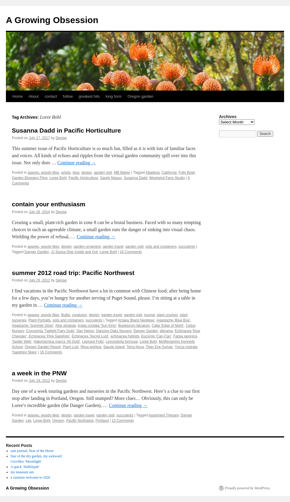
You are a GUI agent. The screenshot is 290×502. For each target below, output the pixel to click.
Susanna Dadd (135, 178)
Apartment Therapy (164, 415)
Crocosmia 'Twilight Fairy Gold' (50, 331)
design (86, 172)
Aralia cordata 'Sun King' (97, 326)
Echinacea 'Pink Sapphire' (49, 336)
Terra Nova (135, 347)
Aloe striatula (65, 326)
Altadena (153, 172)
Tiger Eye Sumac (159, 347)
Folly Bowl (186, 172)
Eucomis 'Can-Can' (156, 336)
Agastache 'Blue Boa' (173, 320)
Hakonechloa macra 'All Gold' (57, 342)
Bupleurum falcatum (134, 326)
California (169, 172)
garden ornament (87, 246)
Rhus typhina (90, 347)
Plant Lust (70, 347)
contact (51, 96)
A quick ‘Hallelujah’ (25, 467)
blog (75, 172)
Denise (61, 138)
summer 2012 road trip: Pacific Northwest (73, 272)
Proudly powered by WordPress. (247, 488)
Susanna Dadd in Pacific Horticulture (66, 130)
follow (68, 96)
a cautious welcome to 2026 (30, 477)
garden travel (113, 246)
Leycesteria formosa (122, 342)
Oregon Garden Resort (43, 347)
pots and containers (161, 246)
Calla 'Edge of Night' (168, 326)
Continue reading (76, 162)
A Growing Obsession (52, 20)
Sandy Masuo (111, 178)
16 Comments (131, 252)
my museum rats (22, 472)
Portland (102, 421)
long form (114, 96)
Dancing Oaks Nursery (113, 331)
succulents (186, 246)
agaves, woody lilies (43, 172)
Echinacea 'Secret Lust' (90, 336)
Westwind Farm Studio (167, 178)
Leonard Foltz (93, 342)
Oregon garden (140, 96)
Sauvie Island (114, 347)
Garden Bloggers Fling (29, 178)
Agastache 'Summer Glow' (33, 326)
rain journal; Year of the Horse (32, 451)
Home (17, 96)
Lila (28, 421)
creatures (79, 315)
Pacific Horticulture (83, 178)
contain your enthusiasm (49, 204)
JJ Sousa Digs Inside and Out (74, 252)
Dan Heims (85, 331)
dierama (166, 331)
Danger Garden (37, 252)
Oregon (58, 421)
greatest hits (89, 96)
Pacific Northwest (80, 421)
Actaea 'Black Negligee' (136, 320)
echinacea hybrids (125, 336)
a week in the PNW (39, 373)
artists (66, 172)
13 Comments (123, 421)
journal (149, 315)
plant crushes (167, 315)
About (34, 96)
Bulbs (65, 315)
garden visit (103, 172)
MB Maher (122, 172)
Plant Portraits (39, 320)
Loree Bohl (58, 178)
